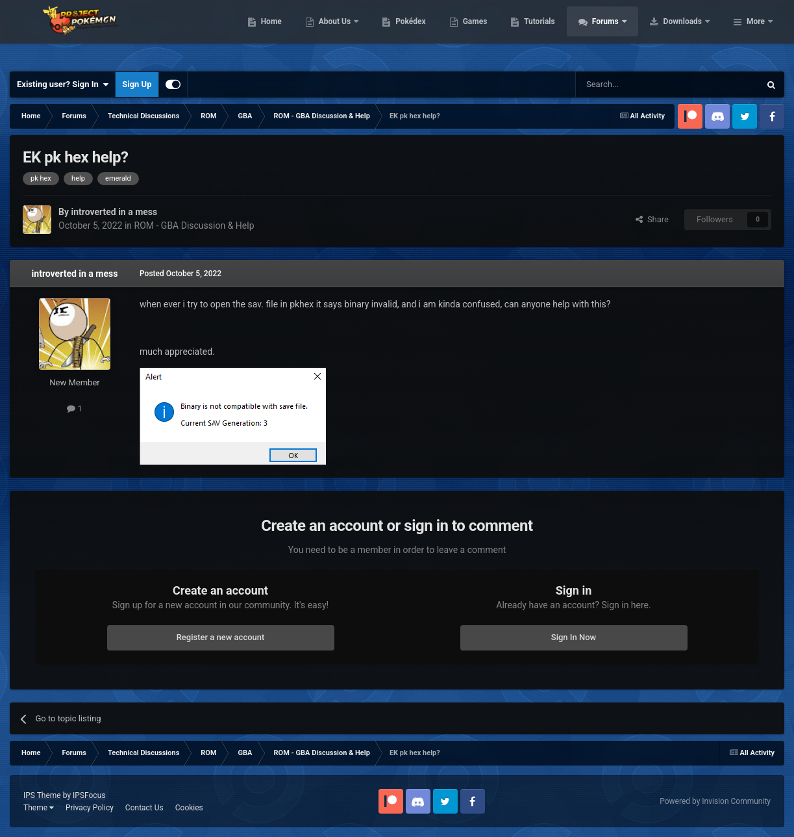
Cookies (189, 807)
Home (353, 32)
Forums (688, 32)
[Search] (637, 84)
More (756, 32)
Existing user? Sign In (62, 84)
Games (557, 32)
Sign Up (136, 84)
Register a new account (221, 637)
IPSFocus (89, 795)
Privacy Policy (90, 807)
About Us (418, 32)
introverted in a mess (75, 273)
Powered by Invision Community (715, 801)
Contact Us (144, 807)
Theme (38, 807)
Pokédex (493, 32)
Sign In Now (573, 637)
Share (652, 219)
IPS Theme (42, 795)
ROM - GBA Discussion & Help (194, 225)
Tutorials (622, 32)
